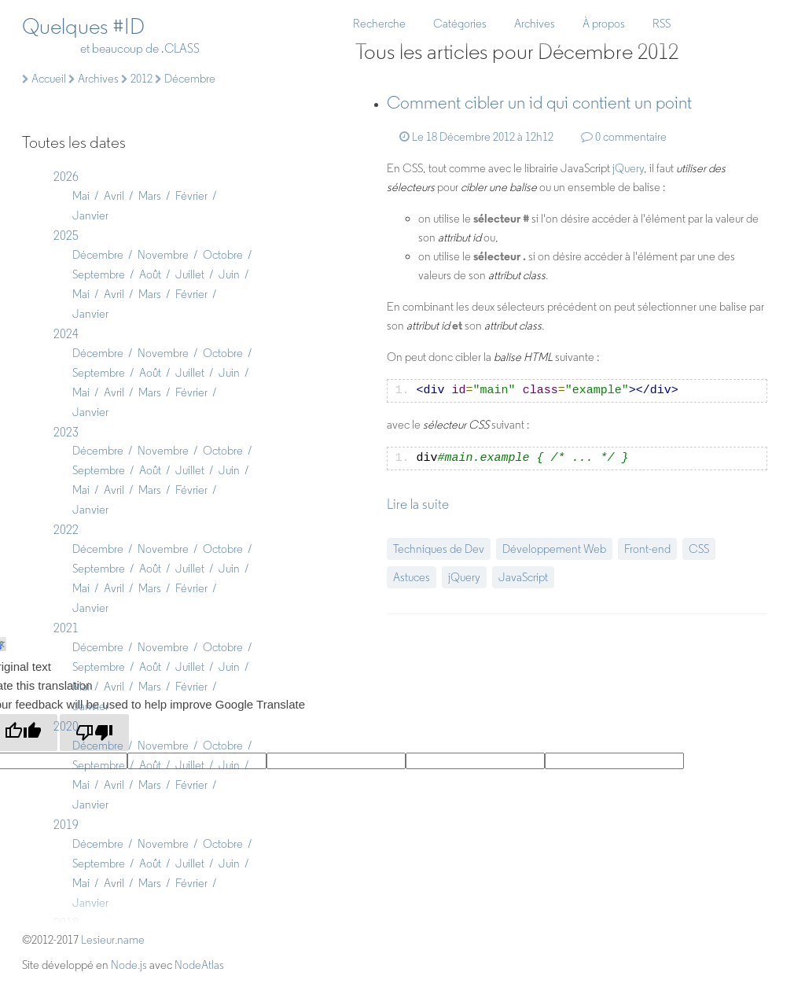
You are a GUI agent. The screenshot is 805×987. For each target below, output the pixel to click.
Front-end (647, 549)
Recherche (379, 24)
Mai (81, 196)
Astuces (411, 577)
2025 (66, 235)
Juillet (189, 274)
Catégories (460, 24)
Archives (534, 24)
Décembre (97, 255)
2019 (66, 824)
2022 (66, 529)
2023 (66, 432)
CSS (699, 549)
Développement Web (554, 549)
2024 (66, 333)
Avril (114, 196)
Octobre (223, 255)
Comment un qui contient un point (539, 102)
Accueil (44, 79)
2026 (66, 176)
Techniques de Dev (438, 549)
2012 (137, 79)
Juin (229, 274)
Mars (149, 196)
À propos (604, 24)
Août (150, 274)
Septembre (98, 274)
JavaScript (523, 577)
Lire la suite (418, 504)
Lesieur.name (113, 940)
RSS (661, 24)
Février (191, 196)
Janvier (90, 215)
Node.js (129, 965)
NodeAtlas (199, 965)
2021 (66, 628)
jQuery (628, 168)
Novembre (163, 255)
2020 (66, 726)
